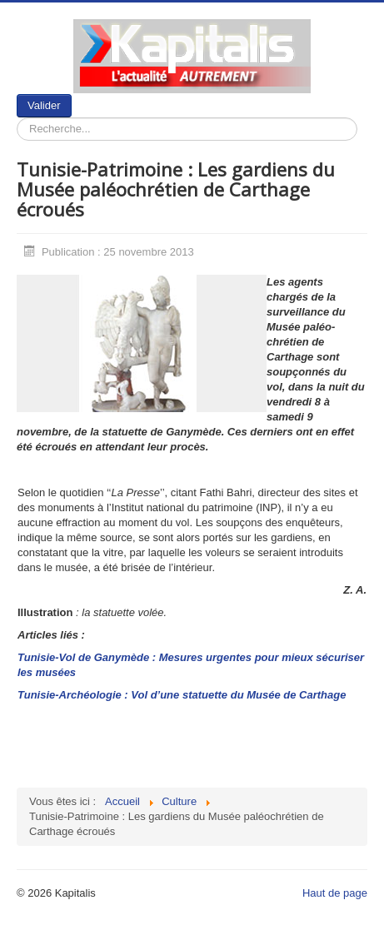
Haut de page (334, 893)
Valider (44, 105)
